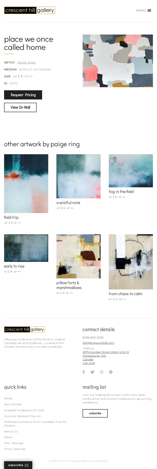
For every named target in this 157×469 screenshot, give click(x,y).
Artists (8, 398)
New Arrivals (12, 404)
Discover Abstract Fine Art (22, 416)
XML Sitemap (14, 443)
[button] (141, 10)
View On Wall (20, 107)
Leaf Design (101, 460)
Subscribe (18, 465)
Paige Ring (26, 62)
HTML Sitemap (15, 449)
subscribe (95, 413)
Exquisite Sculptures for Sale (24, 410)
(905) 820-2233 (93, 337)
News (8, 437)
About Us (11, 431)
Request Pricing (23, 94)
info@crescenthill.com (98, 343)
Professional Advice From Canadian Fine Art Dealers (35, 423)
